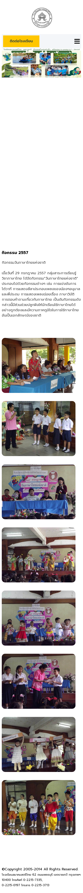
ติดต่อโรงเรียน (21, 41)
